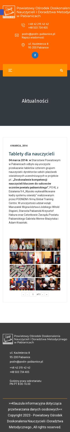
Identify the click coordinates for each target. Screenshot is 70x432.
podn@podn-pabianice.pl (38, 34)
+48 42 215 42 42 (38, 24)
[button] (2, 12)
